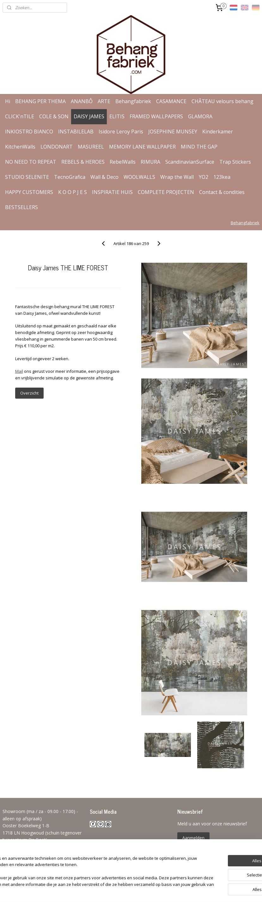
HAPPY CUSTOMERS (29, 192)
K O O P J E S (72, 192)
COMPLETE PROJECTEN (166, 192)
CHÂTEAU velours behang (222, 101)
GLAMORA (200, 116)
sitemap (112, 890)
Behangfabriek (133, 101)
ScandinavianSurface (189, 161)
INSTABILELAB (76, 131)
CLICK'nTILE (19, 116)
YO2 (203, 176)
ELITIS (117, 116)
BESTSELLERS (21, 207)
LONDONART (56, 146)
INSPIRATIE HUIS (112, 192)
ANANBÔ (82, 101)
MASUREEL (91, 146)
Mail (19, 371)
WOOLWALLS (139, 176)
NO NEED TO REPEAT (30, 161)
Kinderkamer (217, 131)
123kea (221, 176)
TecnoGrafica (69, 176)
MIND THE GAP (199, 146)
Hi (7, 101)
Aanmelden (193, 837)
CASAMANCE (171, 101)
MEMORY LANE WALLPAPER (142, 146)
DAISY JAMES (89, 116)
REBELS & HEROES (83, 161)
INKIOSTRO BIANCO (29, 131)
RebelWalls (123, 161)
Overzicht (29, 393)
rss (125, 890)
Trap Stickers (235, 161)
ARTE (104, 101)
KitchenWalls (20, 146)
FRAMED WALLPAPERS (156, 116)
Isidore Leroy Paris (121, 131)
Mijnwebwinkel (204, 890)
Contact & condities (222, 192)
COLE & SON (54, 116)
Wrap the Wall (177, 176)
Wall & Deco (104, 176)
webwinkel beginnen (149, 890)
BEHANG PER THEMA (40, 101)
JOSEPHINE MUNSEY (172, 131)
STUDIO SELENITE (27, 176)
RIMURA (150, 161)
